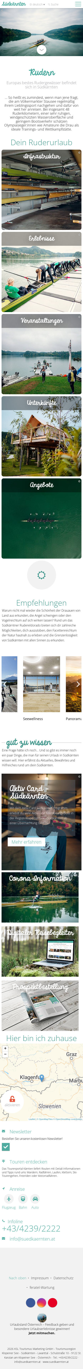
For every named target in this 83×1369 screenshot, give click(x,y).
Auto (35, 1202)
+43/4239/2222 (31, 1228)
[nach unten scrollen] (41, 50)
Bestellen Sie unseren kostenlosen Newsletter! (32, 1139)
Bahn (23, 1202)
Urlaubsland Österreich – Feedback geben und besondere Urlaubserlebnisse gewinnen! (42, 1328)
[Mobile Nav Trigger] (78, 4)
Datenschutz (63, 1278)
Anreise (17, 1189)
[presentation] (5, 684)
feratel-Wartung (42, 1287)
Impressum (40, 1278)
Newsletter (21, 1131)
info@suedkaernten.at (32, 1239)
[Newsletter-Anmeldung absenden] (6, 1147)
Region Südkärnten (41, 1257)
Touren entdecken (28, 1162)
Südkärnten (13, 4)
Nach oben (17, 1278)
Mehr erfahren (26, 842)
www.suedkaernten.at (56, 1362)
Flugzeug (9, 1202)
